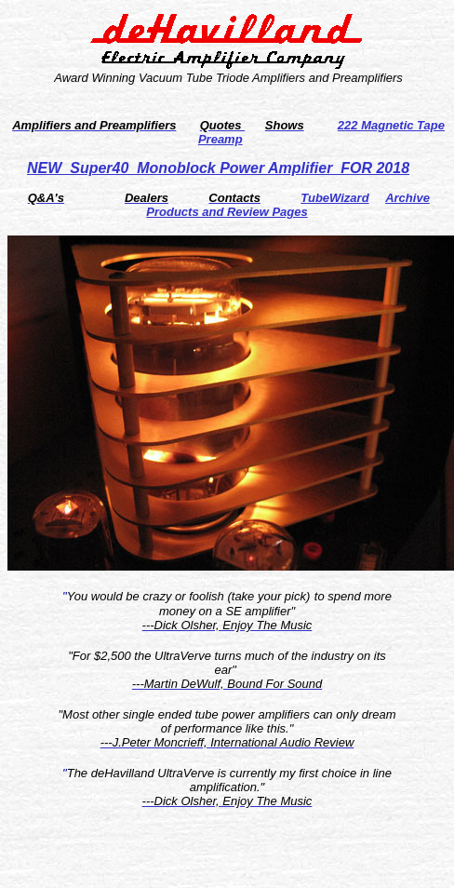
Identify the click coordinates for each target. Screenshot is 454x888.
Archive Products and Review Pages (288, 205)
